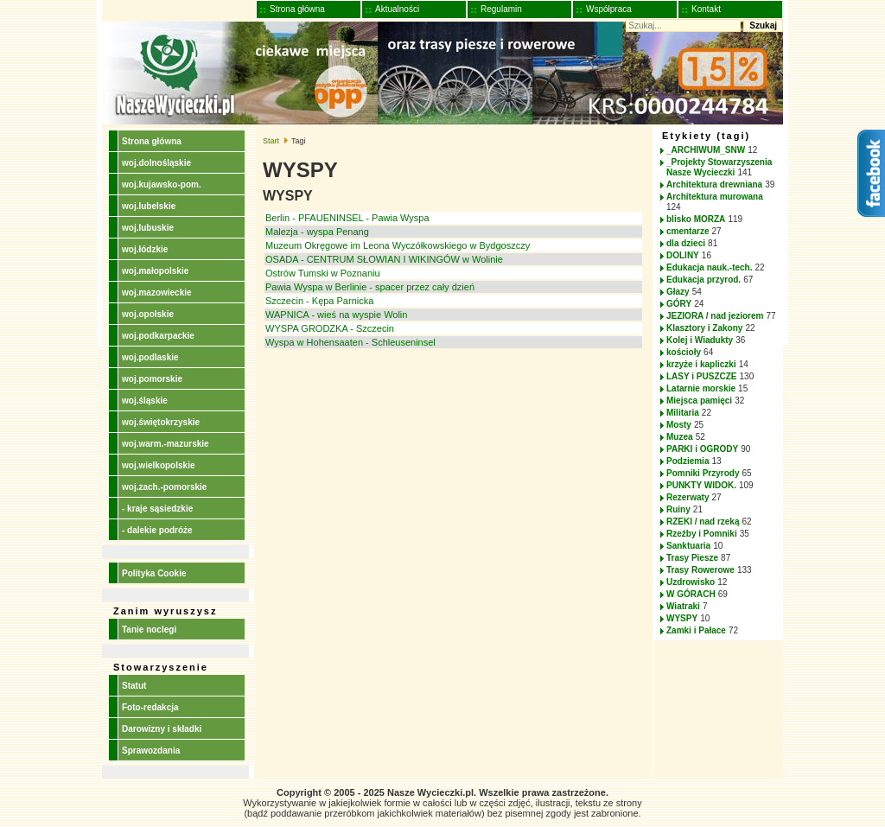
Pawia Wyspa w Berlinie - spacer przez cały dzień (369, 287)
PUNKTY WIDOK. (701, 485)
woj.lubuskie (148, 227)
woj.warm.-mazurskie (165, 443)
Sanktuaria (688, 545)
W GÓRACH (691, 594)
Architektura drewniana (714, 184)
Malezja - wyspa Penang (317, 231)
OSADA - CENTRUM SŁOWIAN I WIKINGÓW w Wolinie (384, 259)
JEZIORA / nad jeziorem (714, 316)
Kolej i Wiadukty (699, 340)
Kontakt (706, 9)
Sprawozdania (151, 750)
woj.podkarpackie (158, 335)
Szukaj (763, 25)
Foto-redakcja (150, 707)
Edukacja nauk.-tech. (709, 267)
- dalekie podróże (157, 530)
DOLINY (682, 255)
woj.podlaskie (150, 357)
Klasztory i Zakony (704, 328)
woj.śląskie (145, 400)
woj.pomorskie (152, 379)
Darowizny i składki (161, 729)
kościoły (683, 352)
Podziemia (687, 461)
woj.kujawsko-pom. (161, 184)
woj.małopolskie (155, 271)
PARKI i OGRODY (702, 449)
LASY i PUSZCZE (701, 376)
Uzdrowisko (690, 582)
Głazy (678, 291)
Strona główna (297, 9)
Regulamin (501, 9)
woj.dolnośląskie (156, 163)
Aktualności (397, 9)
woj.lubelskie (148, 206)
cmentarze (687, 231)
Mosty (678, 424)
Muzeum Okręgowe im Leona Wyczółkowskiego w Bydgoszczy (397, 245)
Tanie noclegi (149, 629)
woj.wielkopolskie (158, 465)
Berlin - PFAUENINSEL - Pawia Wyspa (347, 218)
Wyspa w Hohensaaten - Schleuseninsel (350, 342)
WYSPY (681, 618)
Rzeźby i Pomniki (701, 533)
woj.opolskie (148, 314)
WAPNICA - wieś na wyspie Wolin (336, 314)
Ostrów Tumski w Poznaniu (322, 273)
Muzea (679, 437)
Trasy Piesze (692, 558)
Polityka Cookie (154, 573)
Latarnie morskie (700, 388)
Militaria (682, 412)
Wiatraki (683, 606)
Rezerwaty (687, 497)
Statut (134, 685)
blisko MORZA (695, 219)
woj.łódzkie (145, 249)
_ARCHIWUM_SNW (705, 150)
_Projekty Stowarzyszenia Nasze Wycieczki (719, 167)
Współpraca (609, 9)
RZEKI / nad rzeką (702, 521)
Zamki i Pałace (696, 630)
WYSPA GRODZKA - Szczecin (329, 328)
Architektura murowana (714, 196)
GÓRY (678, 304)
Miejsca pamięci (699, 400)
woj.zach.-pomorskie (164, 487)
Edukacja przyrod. (703, 279)
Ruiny (678, 509)
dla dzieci (685, 243)
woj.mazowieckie (157, 292)
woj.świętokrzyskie (161, 422)
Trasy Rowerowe (700, 570)
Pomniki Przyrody (702, 473)
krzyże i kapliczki (701, 364)
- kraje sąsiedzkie (157, 508)
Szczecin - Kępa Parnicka (319, 301)
